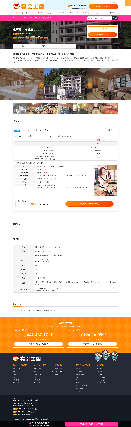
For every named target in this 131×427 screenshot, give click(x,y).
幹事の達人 (86, 13)
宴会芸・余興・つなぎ (82, 385)
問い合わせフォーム (104, 6)
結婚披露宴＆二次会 (81, 388)
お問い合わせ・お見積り (38, 344)
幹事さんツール (59, 371)
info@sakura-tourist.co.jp (46, 290)
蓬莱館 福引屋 (46, 18)
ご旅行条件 (94, 2)
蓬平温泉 (37, 18)
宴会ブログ (112, 13)
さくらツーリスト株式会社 (27, 400)
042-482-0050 (24, 412)
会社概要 (89, 2)
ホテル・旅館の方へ (102, 377)
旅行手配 (99, 371)
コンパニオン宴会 (44, 13)
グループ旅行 (79, 371)
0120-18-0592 (102, 29)
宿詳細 (44, 46)
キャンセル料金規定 (103, 2)
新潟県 (30, 18)
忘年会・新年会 (80, 374)
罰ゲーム (78, 380)
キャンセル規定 (101, 380)
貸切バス (61, 13)
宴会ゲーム (99, 13)
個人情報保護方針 (114, 2)
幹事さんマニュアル (60, 368)
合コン (78, 377)
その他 (78, 391)
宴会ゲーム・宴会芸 (83, 365)
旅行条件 (99, 374)
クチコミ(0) (65, 46)
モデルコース (74, 13)
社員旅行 (78, 368)
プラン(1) (23, 46)
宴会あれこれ (58, 374)
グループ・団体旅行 (23, 13)
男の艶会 (78, 382)
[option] (65, 84)
